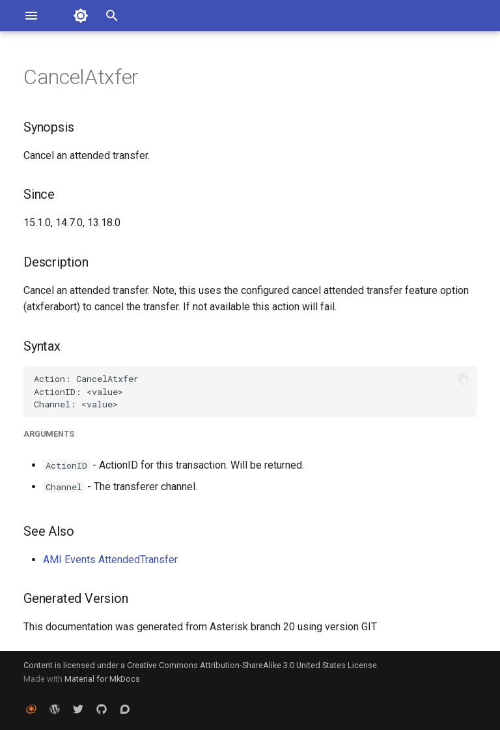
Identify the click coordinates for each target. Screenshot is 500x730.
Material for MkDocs (102, 679)
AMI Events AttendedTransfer (110, 559)
